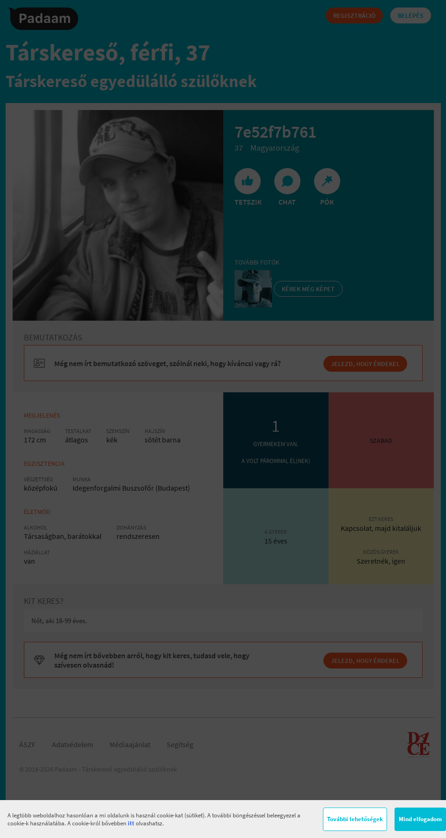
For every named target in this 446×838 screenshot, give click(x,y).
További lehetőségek (355, 819)
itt (131, 823)
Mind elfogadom (420, 819)
